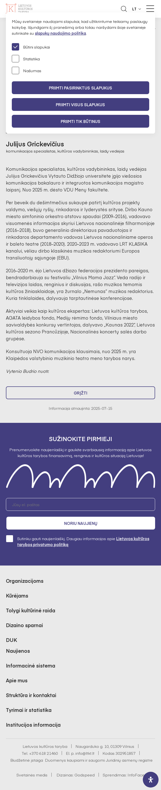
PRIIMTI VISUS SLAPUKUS (80, 104)
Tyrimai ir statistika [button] (29, 709)
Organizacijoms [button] (25, 580)
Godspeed (84, 774)
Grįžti (81, 392)
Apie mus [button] (17, 680)
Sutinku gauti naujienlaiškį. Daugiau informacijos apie (77, 541)
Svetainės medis (31, 774)
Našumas (26, 70)
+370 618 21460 (43, 753)
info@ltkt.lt (84, 753)
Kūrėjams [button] (17, 595)
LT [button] (134, 8)
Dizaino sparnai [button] (24, 625)
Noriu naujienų (80, 523)
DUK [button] (11, 639)
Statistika (26, 59)
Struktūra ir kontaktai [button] (31, 695)
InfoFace (136, 774)
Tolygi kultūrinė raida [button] (30, 610)
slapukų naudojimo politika (60, 33)
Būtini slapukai (31, 47)
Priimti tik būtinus (81, 121)
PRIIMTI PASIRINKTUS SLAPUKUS (80, 87)
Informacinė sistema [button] (30, 665)
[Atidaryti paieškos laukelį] (124, 9)
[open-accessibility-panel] (151, 780)
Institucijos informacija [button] (33, 724)
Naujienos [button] (18, 650)
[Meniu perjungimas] (150, 9)
